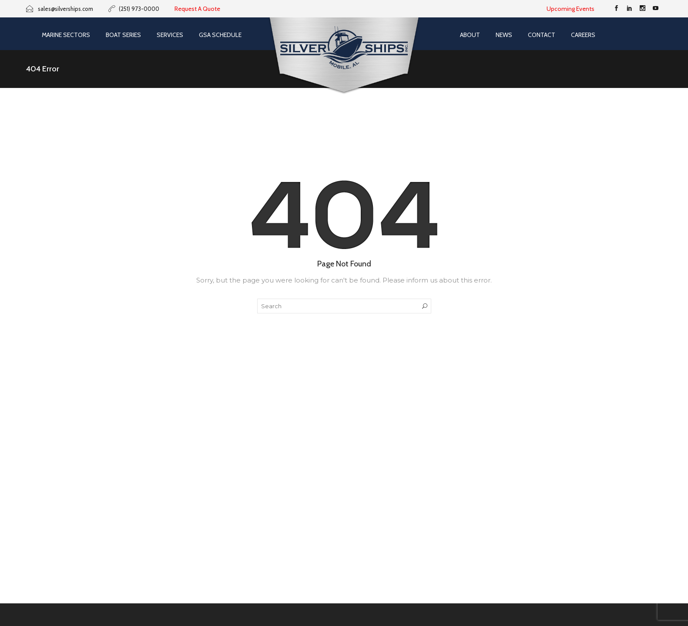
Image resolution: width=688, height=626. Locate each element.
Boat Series (123, 35)
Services (170, 35)
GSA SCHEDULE (220, 35)
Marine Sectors (66, 35)
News (504, 35)
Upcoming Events (570, 9)
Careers (583, 35)
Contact (541, 35)
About (470, 35)
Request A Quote (197, 9)
